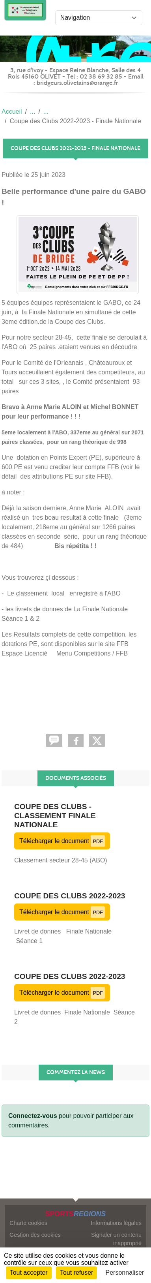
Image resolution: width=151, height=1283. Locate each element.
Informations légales (116, 1223)
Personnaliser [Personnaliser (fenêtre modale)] (125, 1272)
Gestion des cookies (35, 1235)
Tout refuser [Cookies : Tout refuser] (76, 1272)
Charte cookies (28, 1223)
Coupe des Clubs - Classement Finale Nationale (55, 815)
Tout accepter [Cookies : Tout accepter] (29, 1272)
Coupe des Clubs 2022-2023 (69, 896)
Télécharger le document (62, 841)
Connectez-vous (32, 1115)
